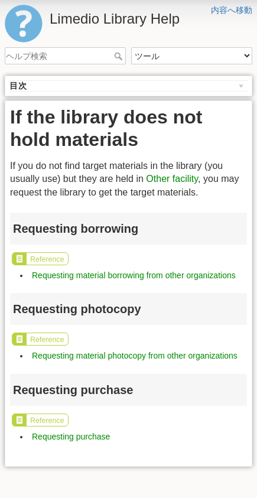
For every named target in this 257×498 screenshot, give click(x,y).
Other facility (172, 179)
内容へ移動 (231, 10)
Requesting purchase (71, 436)
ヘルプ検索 (119, 56)
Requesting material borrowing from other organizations (134, 275)
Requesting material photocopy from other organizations (135, 355)
